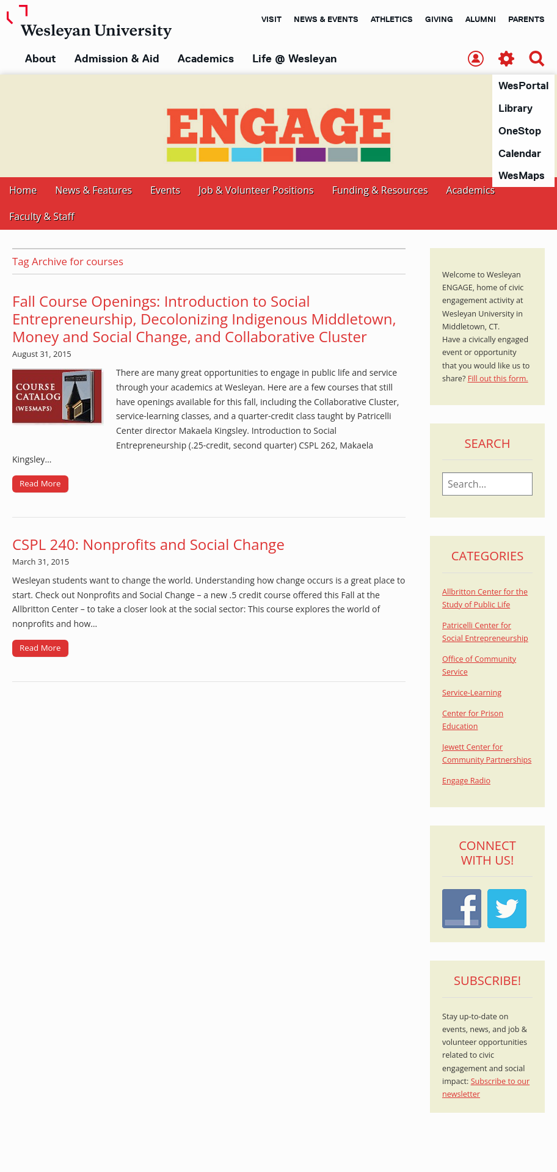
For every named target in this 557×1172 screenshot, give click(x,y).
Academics (206, 58)
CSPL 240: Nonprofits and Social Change (148, 545)
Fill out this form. (498, 379)
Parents (526, 18)
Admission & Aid (117, 58)
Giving (439, 18)
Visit (271, 18)
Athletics (392, 18)
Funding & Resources (380, 190)
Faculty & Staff (41, 217)
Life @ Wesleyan (294, 58)
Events (165, 190)
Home (23, 190)
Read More (40, 483)
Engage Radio (466, 781)
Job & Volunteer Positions (256, 190)
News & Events (326, 18)
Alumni (480, 18)
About (40, 58)
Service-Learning (471, 693)
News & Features (93, 190)
